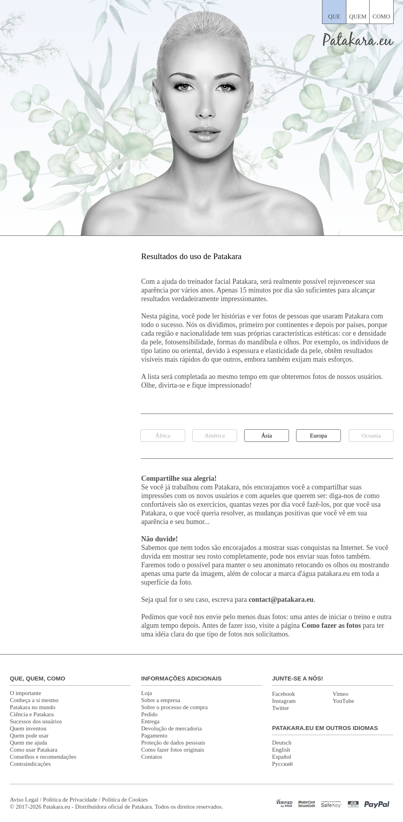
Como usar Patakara (33, 750)
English (281, 750)
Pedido (149, 714)
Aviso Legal (24, 799)
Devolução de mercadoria (171, 728)
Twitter (280, 708)
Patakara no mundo (32, 707)
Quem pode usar (29, 735)
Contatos (151, 757)
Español (281, 757)
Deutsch (281, 742)
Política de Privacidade (70, 799)
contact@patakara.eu (280, 599)
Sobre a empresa (160, 700)
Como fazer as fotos (331, 625)
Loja (146, 693)
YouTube (343, 701)
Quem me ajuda (28, 742)
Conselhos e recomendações (43, 757)
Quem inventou (28, 728)
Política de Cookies (125, 799)
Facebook (283, 694)
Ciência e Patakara (32, 714)
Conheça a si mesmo (34, 700)
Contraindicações (30, 764)
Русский (282, 764)
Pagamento (154, 735)
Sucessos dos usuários (36, 721)
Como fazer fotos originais (172, 750)
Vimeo (340, 694)
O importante (25, 693)
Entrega (150, 721)
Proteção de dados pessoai (172, 742)
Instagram (284, 701)
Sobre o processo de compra (174, 707)
